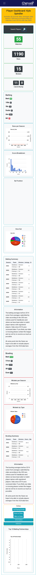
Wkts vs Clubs (18, 516)
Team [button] (14, 262)
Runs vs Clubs (18, 513)
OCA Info (18, 523)
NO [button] (31, 262)
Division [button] (21, 262)
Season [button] (8, 262)
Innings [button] (27, 262)
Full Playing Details (19, 509)
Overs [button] (26, 439)
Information (19, 520)
